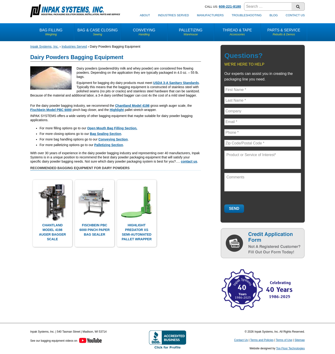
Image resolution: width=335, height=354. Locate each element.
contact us (189, 161)
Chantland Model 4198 (132, 105)
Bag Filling (51, 32)
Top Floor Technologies (290, 348)
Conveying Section (113, 139)
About (145, 15)
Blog (273, 15)
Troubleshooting (247, 15)
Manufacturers (210, 15)
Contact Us (295, 15)
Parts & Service (284, 32)
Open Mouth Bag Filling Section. (112, 128)
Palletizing (191, 32)
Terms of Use (284, 340)
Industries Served (173, 15)
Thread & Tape (237, 32)
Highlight (117, 110)
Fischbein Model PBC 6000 (51, 110)
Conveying (144, 32)
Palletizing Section (108, 145)
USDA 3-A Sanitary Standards (176, 83)
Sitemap (300, 340)
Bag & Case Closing (97, 32)
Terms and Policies (262, 340)
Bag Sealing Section (105, 134)
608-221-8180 (230, 6)
